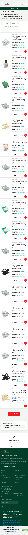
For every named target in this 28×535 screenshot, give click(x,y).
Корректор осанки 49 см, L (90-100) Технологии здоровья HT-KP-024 (19, 242)
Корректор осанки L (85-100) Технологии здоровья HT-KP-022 (18, 326)
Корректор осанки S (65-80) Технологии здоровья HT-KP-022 (18, 347)
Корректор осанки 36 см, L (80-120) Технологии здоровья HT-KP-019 (19, 76)
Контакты (3, 479)
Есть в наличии (21, 44)
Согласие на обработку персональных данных (12, 523)
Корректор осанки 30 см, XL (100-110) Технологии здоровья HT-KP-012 (19, 201)
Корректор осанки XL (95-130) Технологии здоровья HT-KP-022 (18, 305)
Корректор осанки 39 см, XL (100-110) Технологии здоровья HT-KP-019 (19, 55)
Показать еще (14, 411)
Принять (25, 530)
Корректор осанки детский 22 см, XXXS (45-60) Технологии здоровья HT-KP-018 (19, 368)
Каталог (3, 467)
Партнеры (17, 469)
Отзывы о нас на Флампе (8, 463)
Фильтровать (6, 27)
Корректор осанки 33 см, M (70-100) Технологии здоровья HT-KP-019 (19, 389)
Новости (3, 476)
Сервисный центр (19, 474)
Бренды (3, 469)
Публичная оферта (7, 520)
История (17, 479)
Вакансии (17, 467)
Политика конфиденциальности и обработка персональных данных (11, 518)
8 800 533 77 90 (14, 5)
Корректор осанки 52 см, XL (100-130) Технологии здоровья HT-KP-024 (19, 180)
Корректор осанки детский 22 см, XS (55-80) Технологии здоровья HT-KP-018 (19, 118)
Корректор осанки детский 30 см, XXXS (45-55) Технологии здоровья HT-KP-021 (19, 263)
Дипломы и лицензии (20, 472)
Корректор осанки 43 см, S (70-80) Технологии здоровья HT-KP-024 (19, 97)
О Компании (4, 472)
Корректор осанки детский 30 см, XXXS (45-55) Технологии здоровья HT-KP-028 (19, 35)
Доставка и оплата (5, 474)
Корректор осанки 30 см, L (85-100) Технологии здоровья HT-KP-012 (19, 221)
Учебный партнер (19, 476)
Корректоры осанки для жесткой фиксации (12, 423)
